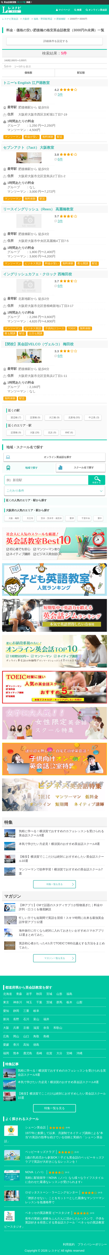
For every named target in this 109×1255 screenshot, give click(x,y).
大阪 (6, 1027)
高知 (26, 1044)
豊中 (100, 518)
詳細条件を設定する (55, 41)
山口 (26, 1036)
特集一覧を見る (55, 884)
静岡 (16, 1010)
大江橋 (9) (54, 417)
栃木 (69, 1002)
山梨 (79, 1002)
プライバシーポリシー (92, 1244)
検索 (78, 10)
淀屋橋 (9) (35, 417)
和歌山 (57, 1027)
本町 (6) (69, 432)
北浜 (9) (52, 432)
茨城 (49, 1002)
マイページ (63, 10)
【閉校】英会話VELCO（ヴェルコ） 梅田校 (38, 344)
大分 (59, 1053)
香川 (16, 1044)
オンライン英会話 (96, 10)
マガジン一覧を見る (54, 958)
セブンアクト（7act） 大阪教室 (28, 147)
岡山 (16, 1036)
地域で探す (31, 467)
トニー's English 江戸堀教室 (26, 83)
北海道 (7, 994)
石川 (26, 1019)
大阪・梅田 (14, 518)
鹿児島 (27, 1053)
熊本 (16, 1053)
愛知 (6, 1010)
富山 (36, 1019)
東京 (6, 1002)
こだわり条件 (15, 490)
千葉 (39, 1002)
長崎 (39, 1053)
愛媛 (6, 1044)
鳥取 (36, 1036)
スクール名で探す (84, 467)
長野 (16, 1019)
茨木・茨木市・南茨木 (51, 518)
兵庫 (16, 1027)
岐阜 (36, 1010)
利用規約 (69, 1244)
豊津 (72, 518)
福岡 (6, 1053)
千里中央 (86, 518)
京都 (26, 1027)
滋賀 (36, 1027)
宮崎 (69, 1053)
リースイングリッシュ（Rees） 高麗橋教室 (38, 209)
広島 (6, 1036)
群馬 (59, 1002)
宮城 (49, 994)
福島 (69, 994)
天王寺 (30, 518)
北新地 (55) (74, 417)
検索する (96, 480)
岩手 (29, 994)
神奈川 (17, 1002)
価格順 (28, 72)
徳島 (36, 1044)
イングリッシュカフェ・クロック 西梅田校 (37, 274)
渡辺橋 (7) (16, 417)
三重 (26, 1010)
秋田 (39, 994)
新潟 (6, 1019)
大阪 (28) (34, 432)
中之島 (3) (94, 417)
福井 (46, 1019)
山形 (59, 994)
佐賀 (49, 1053)
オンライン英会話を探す (57, 457)
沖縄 (79, 1053)
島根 (46, 1036)
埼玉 (29, 1002)
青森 (19, 994)
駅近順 (81, 72)
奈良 (46, 1027)
